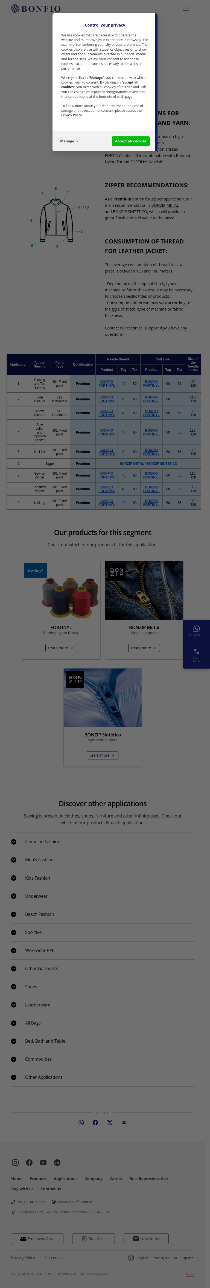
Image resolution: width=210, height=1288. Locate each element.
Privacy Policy (71, 115)
